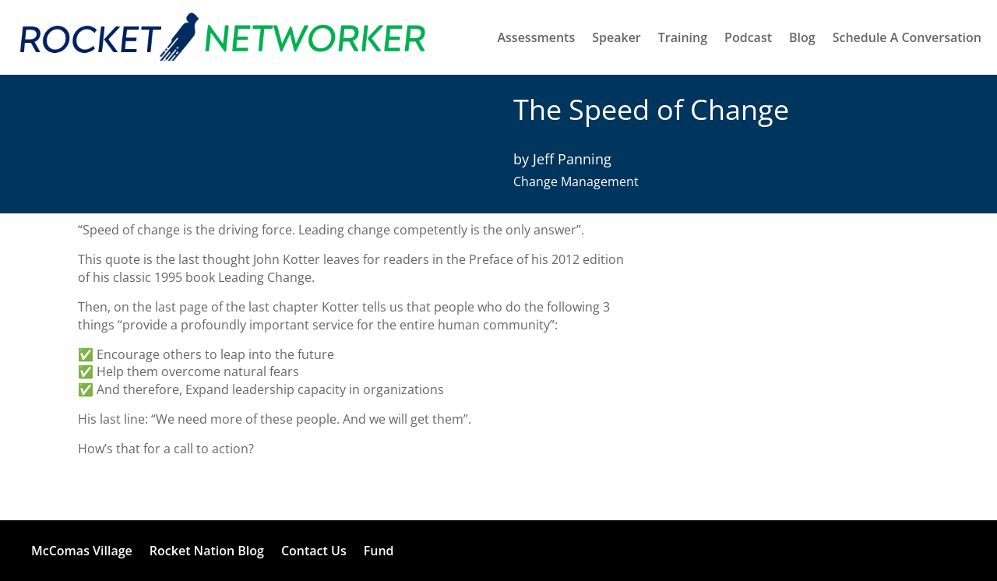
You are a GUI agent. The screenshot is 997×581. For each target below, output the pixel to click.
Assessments (536, 37)
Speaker (616, 37)
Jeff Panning (572, 159)
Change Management (576, 181)
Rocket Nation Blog (207, 550)
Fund (379, 550)
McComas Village (81, 550)
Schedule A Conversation (907, 37)
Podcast (748, 37)
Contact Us (314, 550)
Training (682, 37)
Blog (802, 37)
